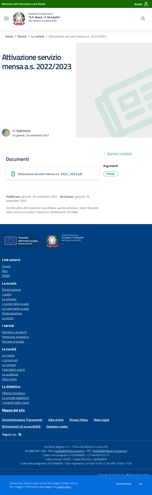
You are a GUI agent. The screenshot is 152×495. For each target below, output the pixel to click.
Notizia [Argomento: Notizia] (110, 174)
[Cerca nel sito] (143, 19)
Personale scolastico (15, 336)
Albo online (9, 379)
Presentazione (11, 289)
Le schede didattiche (15, 397)
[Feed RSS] (20, 434)
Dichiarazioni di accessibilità (21, 426)
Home (9, 36)
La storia (7, 318)
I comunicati (10, 360)
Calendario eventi (13, 369)
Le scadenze (10, 374)
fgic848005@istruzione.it (69, 451)
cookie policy (64, 487)
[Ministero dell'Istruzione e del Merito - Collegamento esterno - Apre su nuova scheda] (24, 4)
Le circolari (9, 364)
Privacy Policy (78, 419)
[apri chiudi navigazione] (6, 19)
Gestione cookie (57, 426)
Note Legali (101, 419)
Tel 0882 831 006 (35, 451)
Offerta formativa (13, 393)
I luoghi (6, 294)
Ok (141, 484)
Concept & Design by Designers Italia (124, 474)
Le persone (9, 299)
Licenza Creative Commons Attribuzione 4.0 (42, 212)
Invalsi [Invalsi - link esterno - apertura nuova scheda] (6, 266)
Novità (22, 36)
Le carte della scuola (15, 308)
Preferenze (124, 484)
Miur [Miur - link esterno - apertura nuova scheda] (5, 271)
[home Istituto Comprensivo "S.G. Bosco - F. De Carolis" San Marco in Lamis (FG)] (36, 19)
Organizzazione (12, 313)
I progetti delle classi (15, 402)
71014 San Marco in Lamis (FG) (90, 447)
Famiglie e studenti (14, 332)
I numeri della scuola (15, 303)
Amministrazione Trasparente (22, 419)
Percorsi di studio (13, 341)
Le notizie (37, 36)
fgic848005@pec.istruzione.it (110, 451)
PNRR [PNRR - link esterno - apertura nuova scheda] (6, 275)
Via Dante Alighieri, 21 (56, 447)
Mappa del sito (13, 410)
